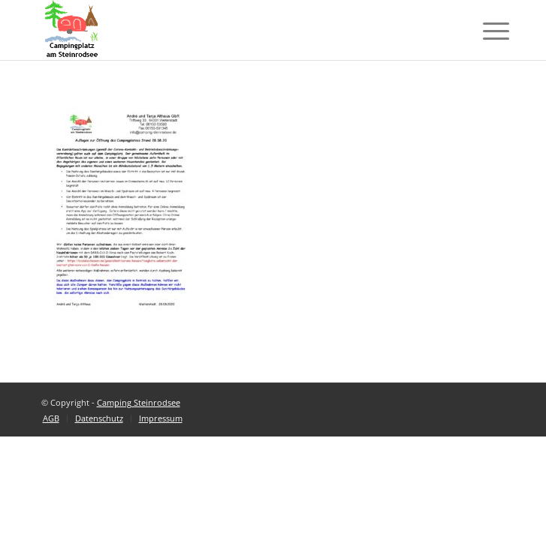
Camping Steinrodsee (138, 402)
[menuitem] (51, 418)
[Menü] (484, 32)
